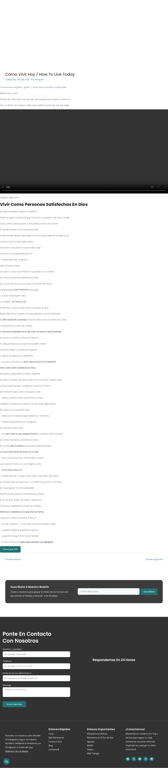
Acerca (37, 6)
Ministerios (50, 6)
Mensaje (7, 685)
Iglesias (90, 742)
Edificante (11, 79)
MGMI (90, 745)
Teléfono (7, 661)
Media (63, 6)
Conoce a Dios (23, 6)
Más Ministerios (56, 738)
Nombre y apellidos (12, 649)
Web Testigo (76, 6)
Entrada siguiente (155, 559)
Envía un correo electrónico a (17, 673)
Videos (90, 749)
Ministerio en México (97, 734)
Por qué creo (23, 79)
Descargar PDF (10, 549)
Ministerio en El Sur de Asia (100, 738)
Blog (89, 6)
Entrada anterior (12, 559)
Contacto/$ (101, 6)
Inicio (9, 6)
